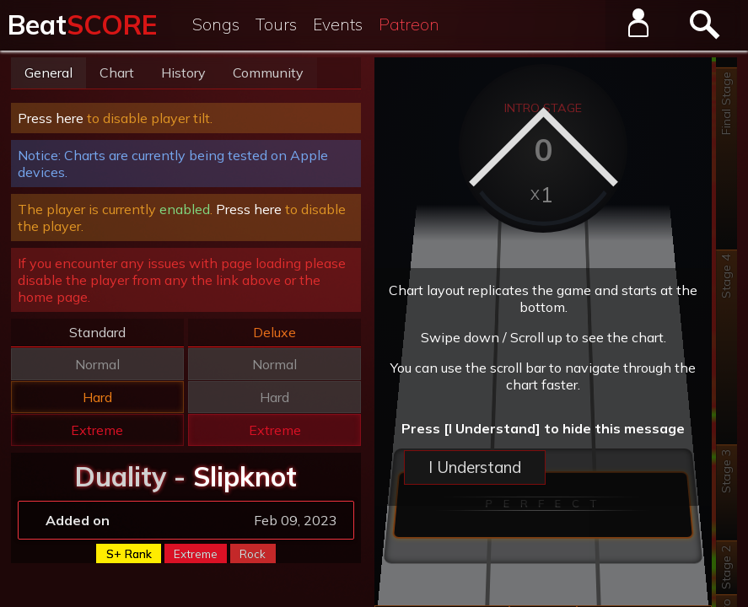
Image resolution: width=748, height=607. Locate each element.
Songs (215, 24)
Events (338, 24)
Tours (276, 24)
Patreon (409, 24)
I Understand (474, 467)
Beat (82, 24)
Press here (50, 118)
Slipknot (245, 476)
